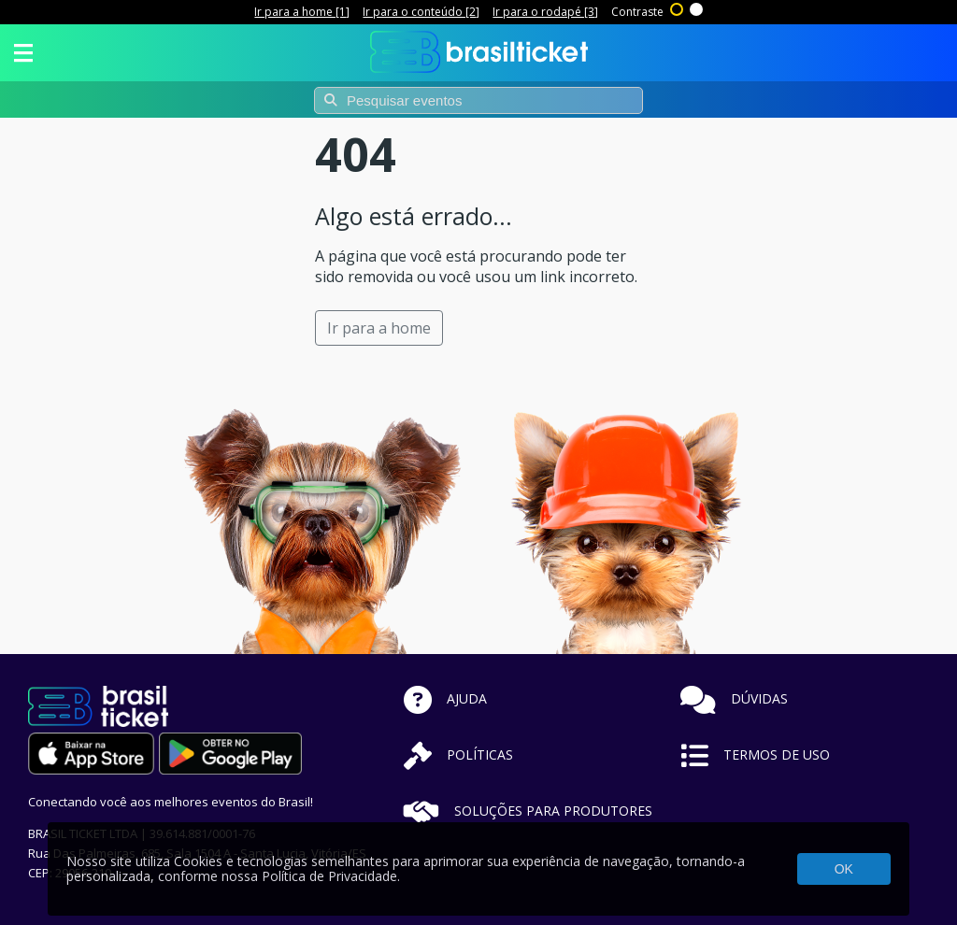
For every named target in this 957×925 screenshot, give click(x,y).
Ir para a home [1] (302, 12)
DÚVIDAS (734, 698)
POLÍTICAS (458, 754)
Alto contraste (677, 7)
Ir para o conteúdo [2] (421, 12)
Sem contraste (697, 7)
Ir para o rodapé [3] (545, 12)
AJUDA (445, 698)
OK (844, 868)
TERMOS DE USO (755, 754)
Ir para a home (379, 328)
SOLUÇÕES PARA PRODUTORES (528, 810)
